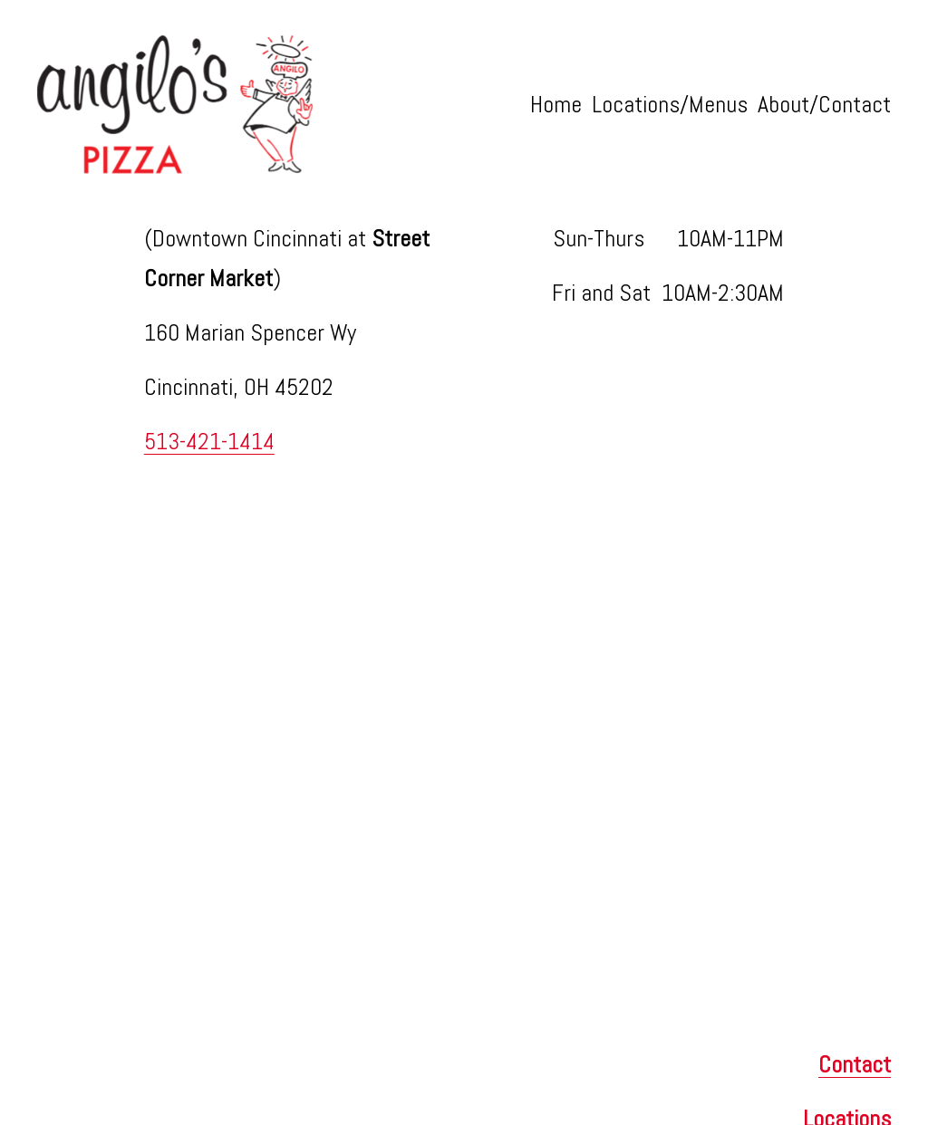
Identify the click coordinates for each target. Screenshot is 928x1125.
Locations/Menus (670, 105)
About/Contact (824, 105)
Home (556, 105)
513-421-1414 (209, 442)
